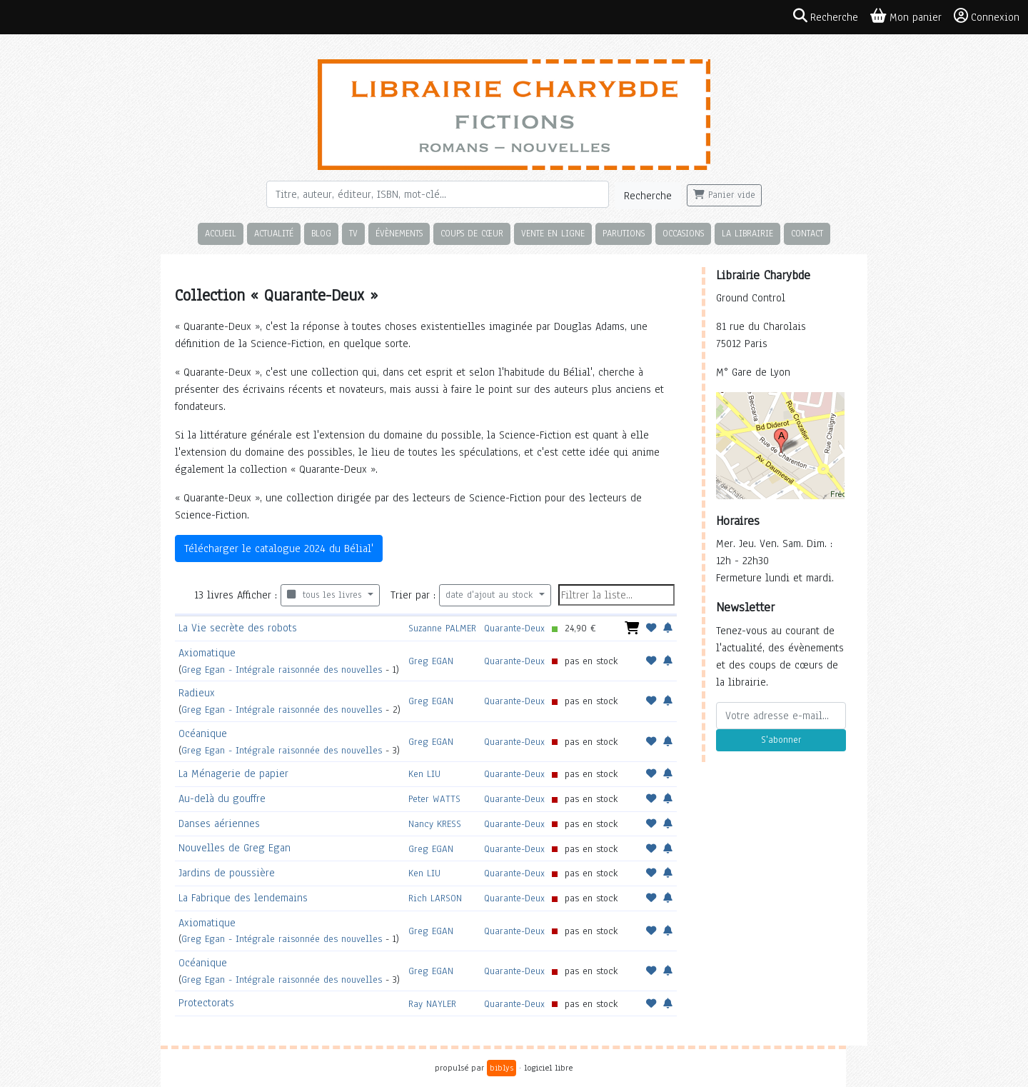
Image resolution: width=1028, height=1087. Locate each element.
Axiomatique (207, 653)
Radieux (196, 693)
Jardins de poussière (226, 873)
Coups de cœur (471, 233)
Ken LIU (424, 774)
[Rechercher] (437, 194)
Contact (807, 233)
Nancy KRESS (434, 824)
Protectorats (206, 1003)
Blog (321, 233)
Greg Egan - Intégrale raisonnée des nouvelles (281, 669)
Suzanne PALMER (442, 628)
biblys (501, 1067)
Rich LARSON (435, 898)
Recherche (648, 196)
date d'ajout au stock (490, 594)
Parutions (624, 233)
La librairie (747, 233)
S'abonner (781, 739)
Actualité (273, 233)
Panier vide (724, 195)
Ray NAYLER (432, 1004)
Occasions (683, 233)
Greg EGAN (430, 661)
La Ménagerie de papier (233, 773)
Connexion (986, 16)
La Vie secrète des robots (237, 628)
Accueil (220, 233)
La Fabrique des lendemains (243, 898)
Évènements (399, 233)
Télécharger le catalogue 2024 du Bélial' (278, 548)
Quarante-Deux (514, 628)
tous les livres (326, 594)
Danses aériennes (219, 823)
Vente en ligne (553, 233)
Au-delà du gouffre (222, 798)
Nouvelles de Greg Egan (234, 848)
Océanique (202, 733)
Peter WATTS (434, 799)
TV (353, 233)
